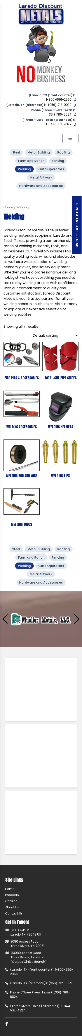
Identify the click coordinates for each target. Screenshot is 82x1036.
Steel (16, 152)
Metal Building (39, 152)
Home (8, 207)
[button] (77, 619)
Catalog (11, 901)
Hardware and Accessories (41, 186)
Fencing (58, 161)
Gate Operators (51, 169)
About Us (12, 907)
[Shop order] (55, 335)
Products (12, 895)
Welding (24, 169)
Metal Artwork (41, 177)
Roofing (63, 152)
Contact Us (14, 913)
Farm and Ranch (31, 161)
